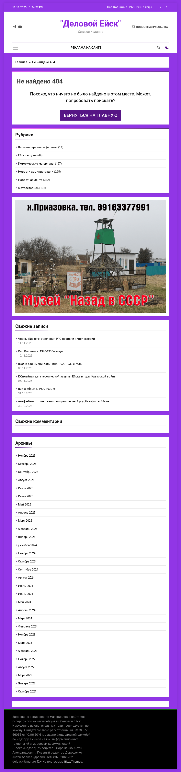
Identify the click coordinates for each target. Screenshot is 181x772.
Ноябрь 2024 (26, 553)
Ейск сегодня (27, 155)
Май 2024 (24, 602)
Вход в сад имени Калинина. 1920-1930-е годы (50, 364)
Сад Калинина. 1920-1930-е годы (129, 7)
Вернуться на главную (90, 115)
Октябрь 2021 (27, 691)
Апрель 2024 (26, 610)
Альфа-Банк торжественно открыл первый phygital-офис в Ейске (63, 401)
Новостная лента (30, 180)
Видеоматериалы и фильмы (37, 147)
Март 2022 (25, 675)
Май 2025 (24, 504)
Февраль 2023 (27, 651)
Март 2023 (25, 643)
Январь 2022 (26, 683)
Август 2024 (26, 577)
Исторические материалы (36, 163)
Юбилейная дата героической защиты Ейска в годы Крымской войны (67, 376)
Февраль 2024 (27, 626)
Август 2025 (26, 480)
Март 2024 (25, 618)
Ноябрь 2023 (26, 634)
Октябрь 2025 (27, 464)
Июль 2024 (25, 586)
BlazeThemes (73, 761)
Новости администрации (35, 171)
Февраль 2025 (27, 529)
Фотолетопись (28, 188)
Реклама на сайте (86, 47)
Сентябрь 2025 (28, 472)
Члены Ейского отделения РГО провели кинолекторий (56, 339)
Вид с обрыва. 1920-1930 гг (36, 389)
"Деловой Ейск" (90, 23)
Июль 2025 (25, 488)
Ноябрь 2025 (26, 455)
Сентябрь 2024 (28, 569)
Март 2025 (25, 520)
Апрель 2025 (26, 512)
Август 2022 (26, 667)
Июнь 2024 (25, 594)
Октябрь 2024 (27, 561)
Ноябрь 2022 (26, 659)
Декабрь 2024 (27, 545)
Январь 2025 (26, 537)
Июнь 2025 (25, 496)
